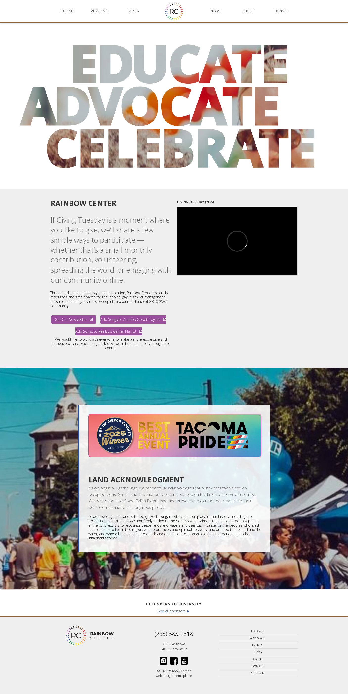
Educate (66, 11)
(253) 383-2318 (174, 634)
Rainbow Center (83, 202)
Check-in (257, 673)
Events (133, 11)
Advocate (100, 11)
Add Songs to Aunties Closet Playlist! (133, 319)
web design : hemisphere (174, 676)
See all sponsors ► (174, 611)
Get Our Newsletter (74, 319)
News (215, 11)
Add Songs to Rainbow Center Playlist (108, 331)
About (248, 11)
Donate (281, 11)
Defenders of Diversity (174, 604)
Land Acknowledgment (136, 479)
